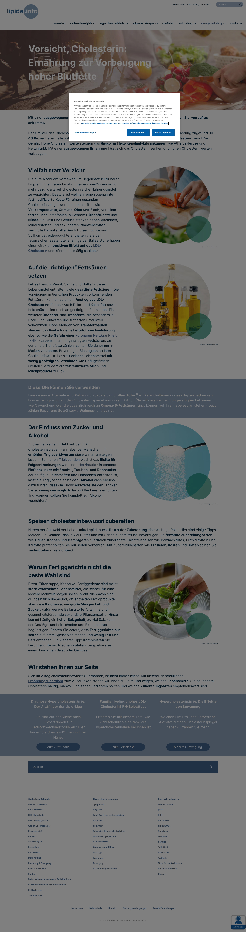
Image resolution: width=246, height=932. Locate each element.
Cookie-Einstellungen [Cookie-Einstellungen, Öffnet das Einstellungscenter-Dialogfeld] (85, 132)
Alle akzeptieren (163, 132)
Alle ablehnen (138, 132)
